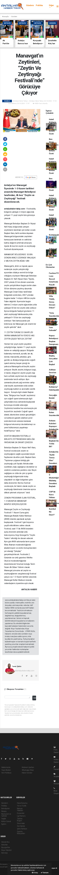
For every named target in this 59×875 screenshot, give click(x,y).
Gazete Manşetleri (21, 832)
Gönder (34, 698)
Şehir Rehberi (22, 829)
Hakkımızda (5, 767)
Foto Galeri (56, 749)
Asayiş (3, 811)
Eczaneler (21, 813)
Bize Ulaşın (56, 790)
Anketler (4, 845)
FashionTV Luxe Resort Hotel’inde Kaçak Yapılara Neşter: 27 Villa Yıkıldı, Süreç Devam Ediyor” (54, 290)
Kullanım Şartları (28, 767)
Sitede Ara (5, 842)
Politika (39, 5)
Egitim (3, 824)
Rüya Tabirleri (6, 850)
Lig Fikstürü (21, 816)
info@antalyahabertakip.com (23, 671)
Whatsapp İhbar (28, 770)
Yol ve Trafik (21, 806)
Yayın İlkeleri (6, 770)
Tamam (44, 873)
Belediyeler (5, 808)
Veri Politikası (6, 773)
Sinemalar (21, 823)
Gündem (30, 5)
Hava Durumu (22, 803)
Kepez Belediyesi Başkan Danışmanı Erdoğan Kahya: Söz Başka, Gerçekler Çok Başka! (53, 350)
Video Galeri (56, 759)
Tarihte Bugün (19, 820)
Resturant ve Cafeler (6, 815)
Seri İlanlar (21, 826)
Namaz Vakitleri (20, 809)
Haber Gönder (27, 773)
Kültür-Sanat (6, 821)
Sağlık (3, 819)
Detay (35, 873)
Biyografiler (5, 847)
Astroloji (4, 853)
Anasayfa (5, 16)
